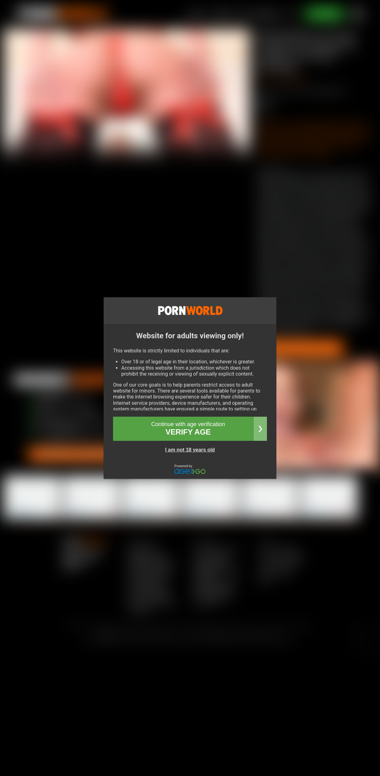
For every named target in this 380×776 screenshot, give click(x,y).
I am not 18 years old (190, 449)
